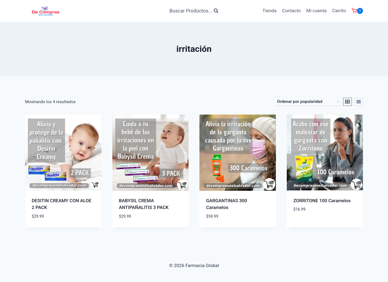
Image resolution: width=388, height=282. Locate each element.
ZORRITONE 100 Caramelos (321, 200)
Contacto (291, 10)
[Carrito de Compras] (357, 11)
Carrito (339, 10)
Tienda (269, 10)
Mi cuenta (316, 10)
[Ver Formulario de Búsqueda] (194, 11)
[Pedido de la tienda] (308, 102)
